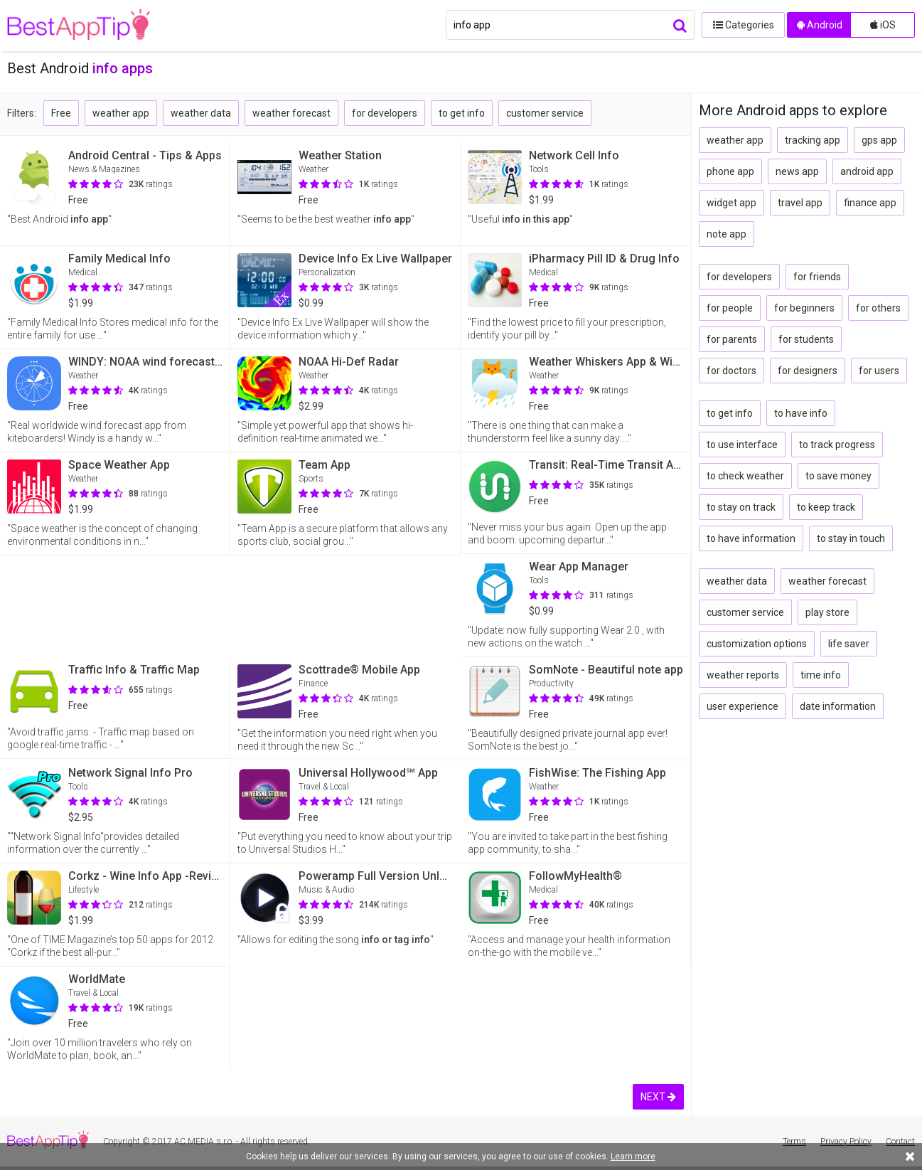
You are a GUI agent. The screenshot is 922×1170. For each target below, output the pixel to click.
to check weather (745, 476)
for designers (807, 370)
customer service (545, 113)
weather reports (743, 675)
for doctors (731, 370)
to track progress (837, 444)
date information (838, 706)
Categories (740, 25)
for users (879, 370)
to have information (751, 538)
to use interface (742, 444)
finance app (870, 202)
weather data (201, 113)
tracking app (812, 140)
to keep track (826, 507)
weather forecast (291, 113)
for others (878, 308)
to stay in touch (851, 538)
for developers (384, 113)
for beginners (804, 308)
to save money (838, 476)
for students (806, 339)
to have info (800, 413)
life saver (848, 643)
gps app (879, 140)
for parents (732, 339)
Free (61, 113)
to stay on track (741, 507)
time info (820, 675)
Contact (900, 1142)
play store (827, 612)
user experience (742, 706)
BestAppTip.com (80, 25)
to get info (462, 113)
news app (797, 171)
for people (730, 308)
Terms (794, 1142)
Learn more (633, 1156)
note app (726, 234)
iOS (883, 25)
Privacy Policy (846, 1142)
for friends (817, 276)
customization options (757, 643)
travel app (800, 202)
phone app (730, 171)
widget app (731, 202)
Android (819, 25)
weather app (120, 113)
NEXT (658, 1096)
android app (867, 171)
